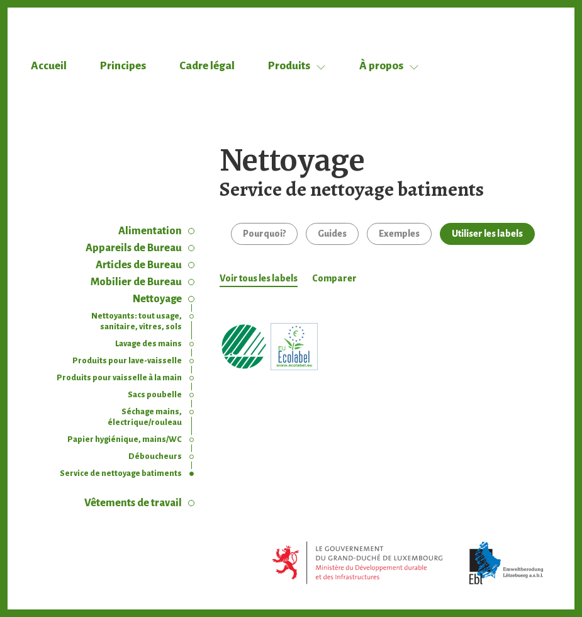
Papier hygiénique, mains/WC (124, 439)
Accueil (49, 66)
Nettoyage (157, 299)
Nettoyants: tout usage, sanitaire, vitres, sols (136, 321)
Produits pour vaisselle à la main (119, 377)
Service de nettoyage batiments (121, 473)
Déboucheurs (155, 456)
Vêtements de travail (133, 503)
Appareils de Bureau (134, 248)
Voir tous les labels (259, 278)
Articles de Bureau (139, 265)
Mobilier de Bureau (136, 282)
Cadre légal (207, 66)
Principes (123, 66)
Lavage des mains (148, 343)
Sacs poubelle (155, 394)
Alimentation (150, 231)
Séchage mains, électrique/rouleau (145, 417)
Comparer (334, 278)
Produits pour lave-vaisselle (127, 360)
